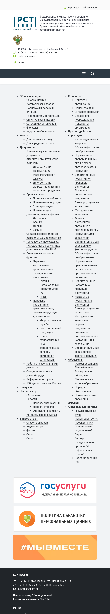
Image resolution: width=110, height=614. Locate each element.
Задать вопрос (35, 426)
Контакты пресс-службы (41, 414)
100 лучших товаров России (43, 383)
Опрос (30, 434)
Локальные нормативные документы (83, 194)
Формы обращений (86, 363)
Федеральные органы (82, 406)
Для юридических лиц (40, 143)
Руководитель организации (43, 115)
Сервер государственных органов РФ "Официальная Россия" (85, 446)
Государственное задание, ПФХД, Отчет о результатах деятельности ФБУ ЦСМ (43, 245)
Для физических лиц (39, 139)
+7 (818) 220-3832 (49, 52)
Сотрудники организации (41, 123)
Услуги (24, 135)
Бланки (37, 222)
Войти (21, 62)
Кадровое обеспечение (40, 131)
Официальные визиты (47, 410)
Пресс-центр (28, 391)
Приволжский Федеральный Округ (83, 430)
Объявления (33, 395)
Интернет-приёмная (87, 111)
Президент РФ (84, 422)
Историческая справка (40, 104)
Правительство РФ (86, 418)
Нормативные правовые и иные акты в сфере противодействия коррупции (86, 163)
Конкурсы (26, 387)
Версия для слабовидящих (82, 7)
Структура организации (40, 119)
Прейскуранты (35, 194)
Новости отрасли (43, 406)
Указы (43, 296)
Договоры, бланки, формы (42, 214)
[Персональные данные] (55, 519)
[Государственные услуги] (55, 490)
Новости (31, 399)
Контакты (74, 96)
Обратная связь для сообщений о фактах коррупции (87, 245)
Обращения (75, 359)
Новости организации (46, 403)
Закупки (73, 403)
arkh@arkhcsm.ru (27, 56)
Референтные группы (40, 379)
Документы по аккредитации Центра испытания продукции (46, 186)
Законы (44, 281)
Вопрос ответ (29, 418)
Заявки (37, 229)
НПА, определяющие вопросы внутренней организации (49, 351)
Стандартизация (43, 206)
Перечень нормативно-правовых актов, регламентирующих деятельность (45, 308)
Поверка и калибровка (47, 198)
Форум (30, 430)
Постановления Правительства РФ (49, 288)
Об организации (30, 96)
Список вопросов (37, 422)
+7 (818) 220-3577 (27, 52)
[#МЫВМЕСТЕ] (55, 547)
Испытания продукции (47, 202)
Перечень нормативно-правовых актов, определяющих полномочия (43, 269)
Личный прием (84, 367)
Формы (37, 226)
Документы (27, 147)
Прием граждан (84, 107)
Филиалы (32, 127)
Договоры (39, 218)
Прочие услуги (42, 210)
